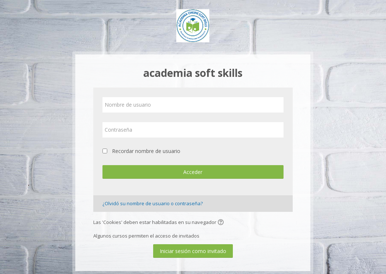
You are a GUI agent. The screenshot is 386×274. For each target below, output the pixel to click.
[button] (221, 223)
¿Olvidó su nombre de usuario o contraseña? (152, 203)
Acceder (192, 171)
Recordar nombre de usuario (146, 150)
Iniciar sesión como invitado (193, 251)
